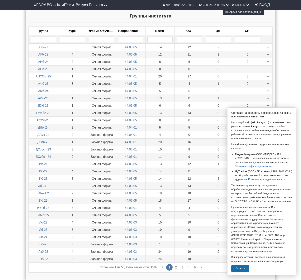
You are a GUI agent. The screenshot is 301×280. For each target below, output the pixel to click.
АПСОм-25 (43, 76)
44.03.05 (131, 47)
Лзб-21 (43, 244)
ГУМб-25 (43, 120)
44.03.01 (131, 142)
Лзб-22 (43, 251)
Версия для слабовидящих (243, 11)
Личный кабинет (179, 5)
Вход (262, 5)
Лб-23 (43, 229)
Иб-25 (43, 200)
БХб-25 (43, 105)
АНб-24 (43, 61)
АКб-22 (43, 54)
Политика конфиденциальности (253, 166)
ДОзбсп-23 (43, 149)
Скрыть (240, 268)
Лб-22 (43, 222)
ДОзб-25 (43, 142)
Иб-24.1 (43, 186)
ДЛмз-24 (43, 134)
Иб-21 (43, 164)
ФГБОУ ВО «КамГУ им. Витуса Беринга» (70, 4)
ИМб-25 (43, 215)
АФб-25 (43, 98)
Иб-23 (43, 178)
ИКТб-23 (43, 207)
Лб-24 (43, 237)
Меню (240, 5)
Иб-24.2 (43, 193)
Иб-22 (43, 171)
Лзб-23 (43, 259)
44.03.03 (131, 222)
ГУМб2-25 (43, 113)
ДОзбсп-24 (43, 156)
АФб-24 (43, 91)
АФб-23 (43, 83)
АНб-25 (43, 69)
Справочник (214, 5)
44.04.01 (131, 76)
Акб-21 (43, 47)
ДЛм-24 (43, 127)
